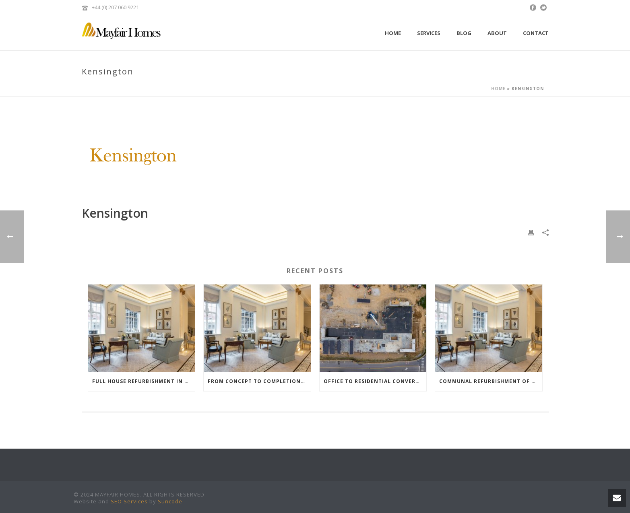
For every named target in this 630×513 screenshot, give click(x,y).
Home (393, 33)
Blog (463, 33)
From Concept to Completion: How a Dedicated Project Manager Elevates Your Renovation (259, 381)
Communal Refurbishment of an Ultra (490, 381)
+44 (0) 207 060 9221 (115, 7)
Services (428, 33)
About (497, 33)
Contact (536, 33)
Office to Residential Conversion (375, 381)
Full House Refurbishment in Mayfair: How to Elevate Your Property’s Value (143, 381)
